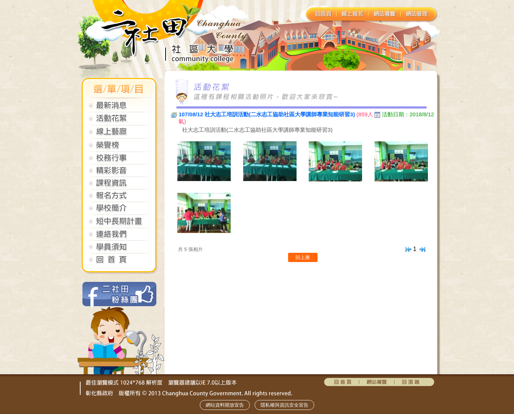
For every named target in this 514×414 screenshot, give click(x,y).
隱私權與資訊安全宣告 (284, 405)
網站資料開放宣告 (225, 405)
